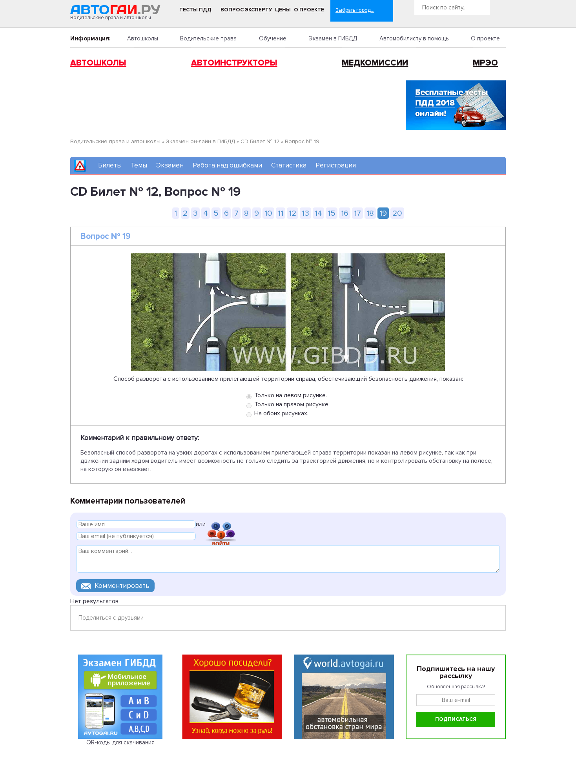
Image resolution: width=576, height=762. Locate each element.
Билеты (110, 165)
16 (344, 213)
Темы (139, 165)
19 (383, 213)
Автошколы (142, 38)
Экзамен (170, 165)
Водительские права (208, 38)
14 (318, 213)
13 (305, 213)
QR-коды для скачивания (120, 742)
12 (292, 213)
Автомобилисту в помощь (414, 38)
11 (280, 213)
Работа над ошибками (227, 165)
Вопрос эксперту (246, 10)
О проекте (309, 10)
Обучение (272, 38)
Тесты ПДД (195, 10)
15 (331, 213)
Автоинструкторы (234, 63)
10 (268, 213)
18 (370, 213)
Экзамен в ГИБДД (332, 38)
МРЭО (485, 63)
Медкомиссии (375, 63)
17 (357, 213)
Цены (283, 10)
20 (397, 213)
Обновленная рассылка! (456, 687)
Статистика (288, 165)
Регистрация (335, 165)
